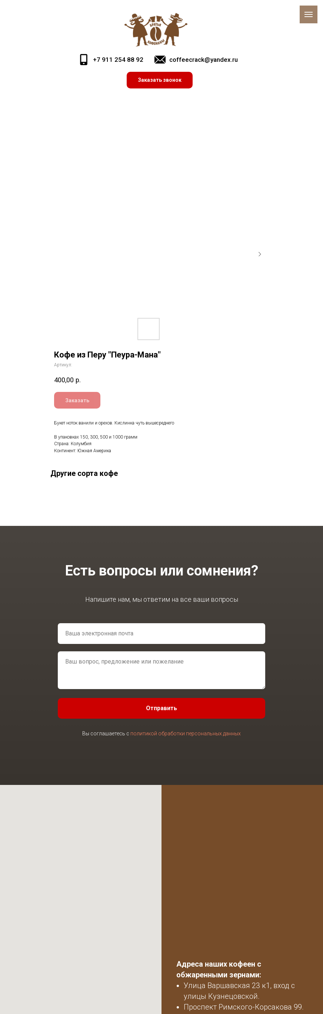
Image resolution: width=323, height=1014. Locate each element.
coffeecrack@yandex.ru (203, 59)
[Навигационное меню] (308, 14)
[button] (160, 80)
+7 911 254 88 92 (118, 59)
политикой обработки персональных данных (185, 733)
